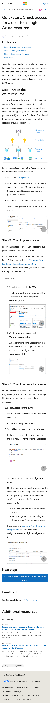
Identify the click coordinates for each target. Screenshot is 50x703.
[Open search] (38, 3)
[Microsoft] (25, 3)
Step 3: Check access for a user (17, 54)
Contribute (6, 691)
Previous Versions (23, 687)
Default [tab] (6, 278)
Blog (35, 687)
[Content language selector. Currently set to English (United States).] (14, 675)
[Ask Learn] (40, 9)
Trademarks (6, 699)
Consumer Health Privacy (12, 695)
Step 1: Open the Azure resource (17, 47)
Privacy (17, 691)
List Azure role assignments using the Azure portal (25, 578)
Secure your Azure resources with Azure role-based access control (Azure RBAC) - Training (23, 628)
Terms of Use (33, 695)
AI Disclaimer (7, 687)
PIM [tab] (12, 278)
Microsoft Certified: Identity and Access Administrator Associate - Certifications (24, 646)
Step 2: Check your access (15, 50)
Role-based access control (20, 9)
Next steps (8, 57)
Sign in (45, 3)
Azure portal (22, 177)
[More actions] (45, 9)
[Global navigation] (2, 3)
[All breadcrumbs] (4, 9)
